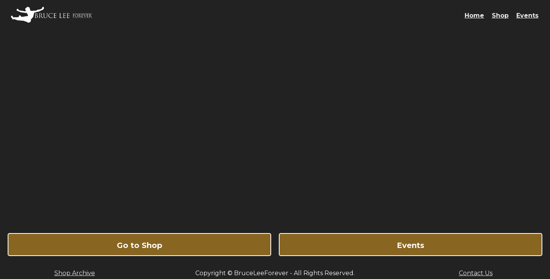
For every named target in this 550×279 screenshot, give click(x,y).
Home (474, 15)
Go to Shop (139, 245)
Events (527, 15)
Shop (500, 15)
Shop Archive (74, 273)
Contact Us (476, 273)
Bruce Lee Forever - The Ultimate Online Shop (275, 128)
